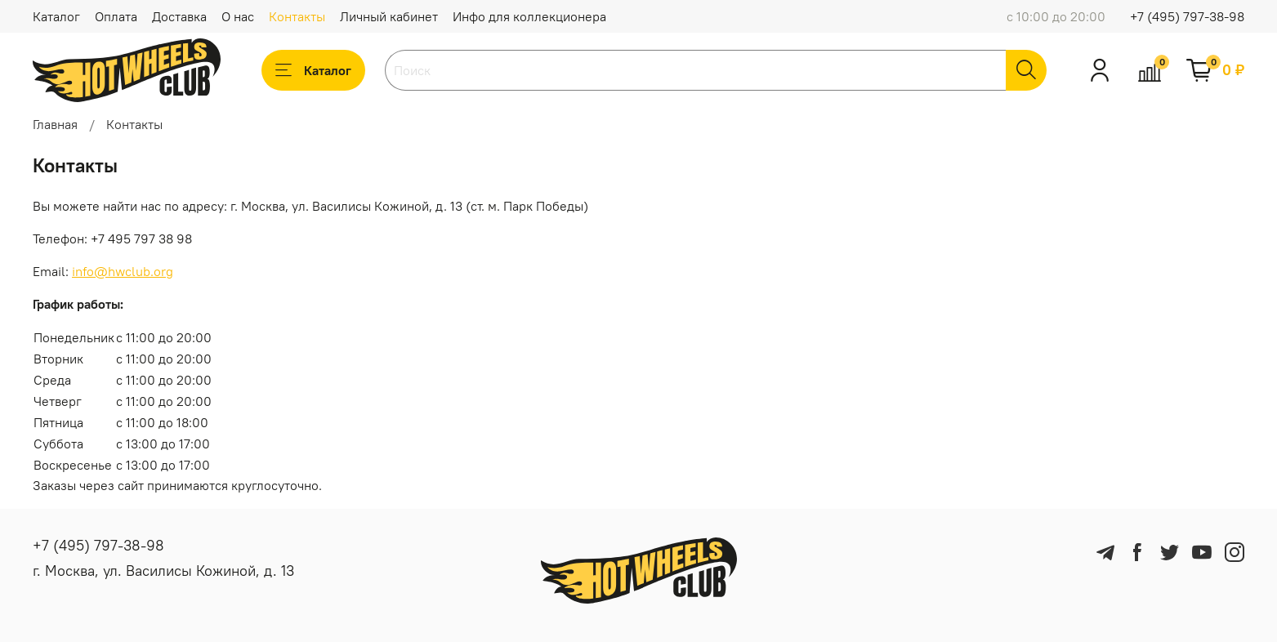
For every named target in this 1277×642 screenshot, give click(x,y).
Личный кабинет (389, 16)
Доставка (179, 16)
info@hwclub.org (122, 271)
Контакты (297, 16)
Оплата (116, 16)
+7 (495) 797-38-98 (1187, 16)
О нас (237, 16)
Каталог (56, 16)
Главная (55, 124)
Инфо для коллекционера (529, 16)
